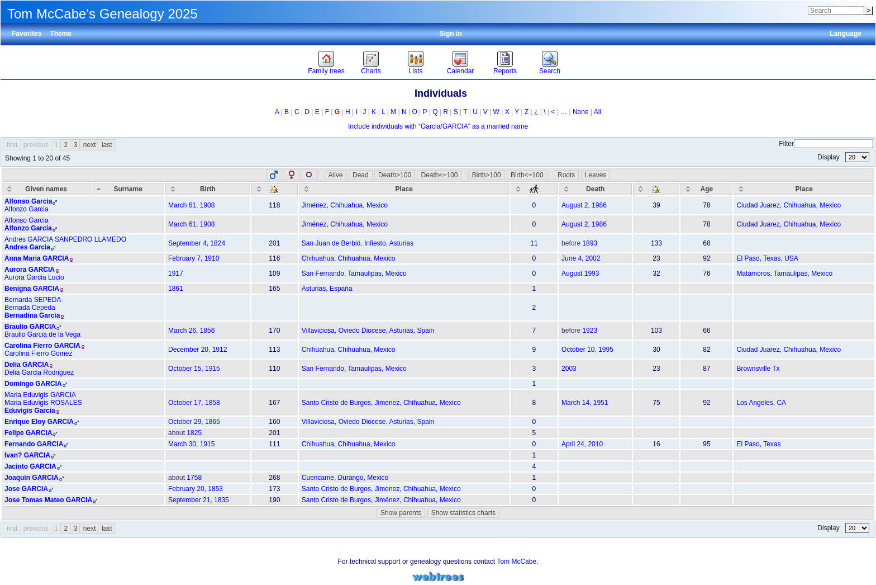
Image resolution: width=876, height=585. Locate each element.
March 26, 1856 (191, 330)
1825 (194, 433)
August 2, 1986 (584, 205)
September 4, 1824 (196, 243)
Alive (335, 175)
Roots (566, 175)
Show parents (400, 513)
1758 (194, 478)
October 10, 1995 (587, 349)
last (107, 145)
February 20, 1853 (195, 489)
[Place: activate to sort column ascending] (404, 189)
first (12, 145)
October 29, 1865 (194, 422)
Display (843, 157)
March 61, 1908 (191, 205)
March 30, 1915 (191, 444)
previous (36, 145)
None (581, 112)
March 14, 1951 (584, 403)
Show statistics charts (463, 513)
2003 (569, 368)
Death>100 (394, 175)
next (89, 145)
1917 (175, 273)
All (597, 112)
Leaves (596, 175)
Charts (370, 71)
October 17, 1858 (194, 403)
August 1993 (580, 273)
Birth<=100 (527, 175)
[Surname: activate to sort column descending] (128, 189)
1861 (175, 288)
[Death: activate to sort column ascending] (595, 189)
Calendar (460, 71)
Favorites (26, 33)
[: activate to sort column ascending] (274, 189)
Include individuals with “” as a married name (438, 126)
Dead (361, 175)
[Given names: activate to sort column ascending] (46, 189)
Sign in (451, 33)
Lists (416, 71)
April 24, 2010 (582, 444)
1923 (589, 330)
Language (845, 33)
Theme (61, 33)
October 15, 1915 (194, 368)
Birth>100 (486, 175)
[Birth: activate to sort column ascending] (207, 189)
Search (549, 71)
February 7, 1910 (193, 258)
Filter (826, 144)
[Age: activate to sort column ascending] (706, 189)
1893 (589, 243)
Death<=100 (439, 175)
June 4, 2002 (580, 258)
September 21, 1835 (198, 500)
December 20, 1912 (197, 349)
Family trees (326, 71)
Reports (505, 71)
